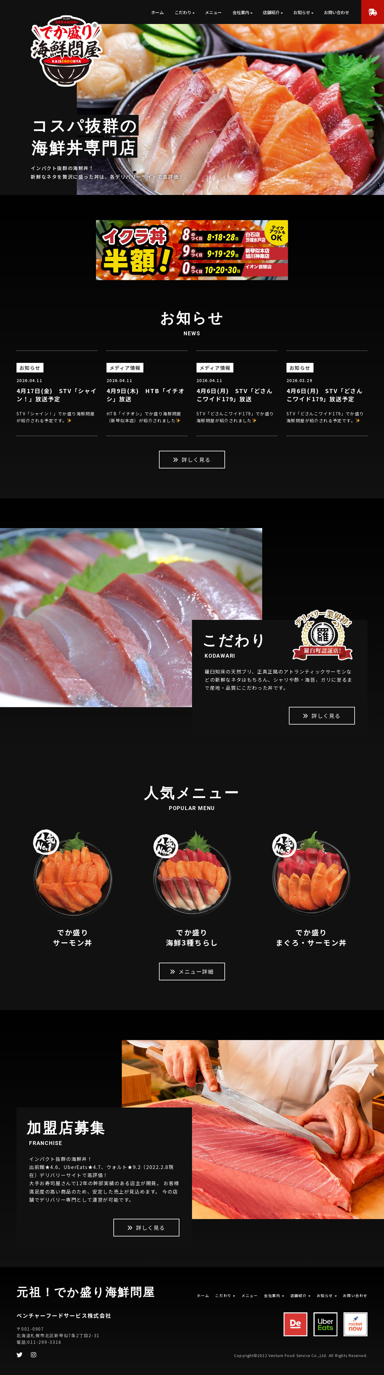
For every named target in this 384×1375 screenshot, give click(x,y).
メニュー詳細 (192, 971)
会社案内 (240, 12)
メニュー (213, 12)
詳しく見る (192, 459)
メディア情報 (125, 367)
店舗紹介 (271, 12)
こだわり (183, 12)
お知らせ (301, 12)
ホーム (157, 12)
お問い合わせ (336, 12)
